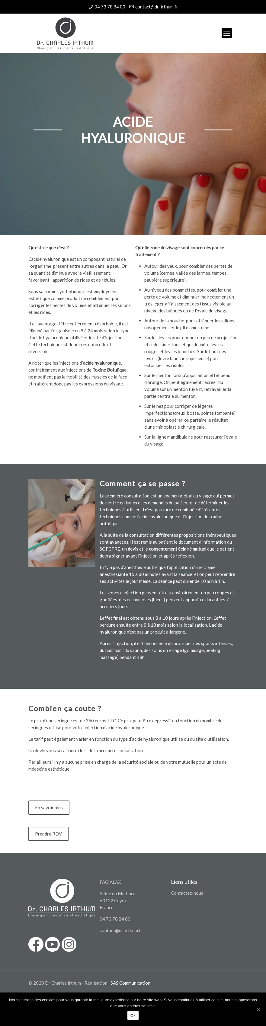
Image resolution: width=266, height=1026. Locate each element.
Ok (133, 1015)
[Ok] (258, 1009)
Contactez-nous (187, 893)
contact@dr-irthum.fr (156, 6)
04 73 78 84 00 (110, 6)
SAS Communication (130, 983)
